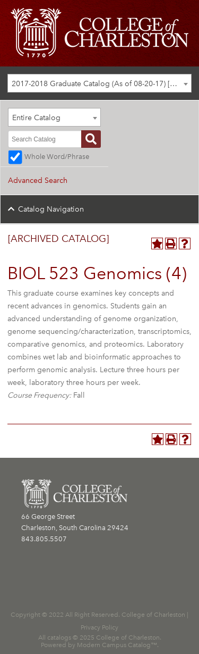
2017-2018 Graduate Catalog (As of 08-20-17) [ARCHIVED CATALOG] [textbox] (101, 83)
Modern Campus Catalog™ (117, 645)
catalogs (59, 637)
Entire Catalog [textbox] (36, 117)
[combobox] (99, 83)
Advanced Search (37, 180)
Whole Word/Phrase (56, 157)
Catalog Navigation (51, 209)
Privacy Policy (99, 627)
